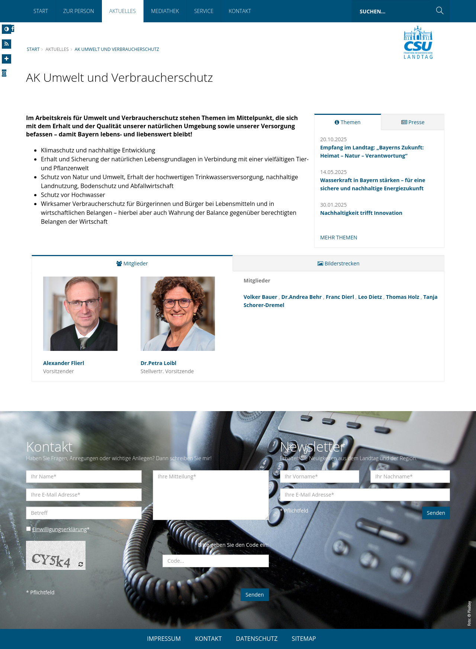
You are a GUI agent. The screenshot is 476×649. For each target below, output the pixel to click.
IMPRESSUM (164, 639)
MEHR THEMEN (338, 237)
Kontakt (240, 10)
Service (203, 10)
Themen (347, 122)
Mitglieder (132, 263)
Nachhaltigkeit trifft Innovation (361, 212)
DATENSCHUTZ (257, 639)
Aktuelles (122, 10)
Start (40, 10)
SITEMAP (304, 639)
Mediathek (165, 10)
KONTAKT (208, 639)
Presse (413, 122)
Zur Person (78, 10)
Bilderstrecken (339, 263)
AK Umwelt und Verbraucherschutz (117, 49)
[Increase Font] (6, 59)
